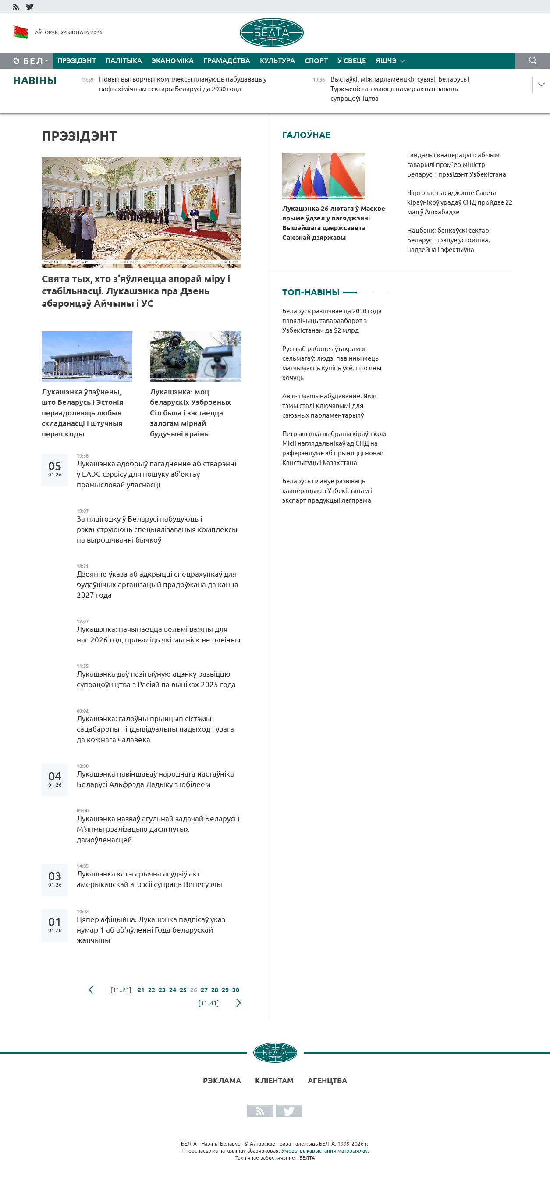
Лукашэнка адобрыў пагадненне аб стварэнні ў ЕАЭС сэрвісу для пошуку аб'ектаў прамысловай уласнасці (156, 474)
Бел (33, 61)
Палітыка (124, 60)
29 (225, 989)
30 (235, 989)
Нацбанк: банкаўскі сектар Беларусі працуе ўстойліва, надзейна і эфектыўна (448, 240)
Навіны (35, 80)
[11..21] (121, 989)
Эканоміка (173, 60)
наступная (238, 1003)
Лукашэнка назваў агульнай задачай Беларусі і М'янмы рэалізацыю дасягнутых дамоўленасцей (158, 829)
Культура (277, 60)
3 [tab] (380, 288)
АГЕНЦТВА (327, 1080)
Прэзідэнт (76, 60)
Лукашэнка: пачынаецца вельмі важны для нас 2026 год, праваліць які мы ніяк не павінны (159, 634)
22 (151, 989)
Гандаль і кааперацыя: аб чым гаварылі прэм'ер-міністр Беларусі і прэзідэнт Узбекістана (456, 164)
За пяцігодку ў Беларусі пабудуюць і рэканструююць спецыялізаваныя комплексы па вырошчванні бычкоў (157, 529)
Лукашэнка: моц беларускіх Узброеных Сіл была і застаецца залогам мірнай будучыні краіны (190, 412)
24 (172, 989)
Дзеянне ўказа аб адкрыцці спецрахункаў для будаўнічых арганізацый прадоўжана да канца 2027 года (157, 584)
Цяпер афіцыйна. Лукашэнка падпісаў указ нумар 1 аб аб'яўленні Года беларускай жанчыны (151, 929)
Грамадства (226, 60)
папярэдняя (91, 990)
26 (193, 989)
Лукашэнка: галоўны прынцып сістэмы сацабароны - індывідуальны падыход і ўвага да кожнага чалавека (155, 729)
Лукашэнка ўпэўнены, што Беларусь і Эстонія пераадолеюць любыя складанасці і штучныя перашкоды (83, 412)
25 (183, 989)
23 (162, 989)
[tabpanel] (334, 410)
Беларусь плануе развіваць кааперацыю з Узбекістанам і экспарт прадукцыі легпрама (328, 490)
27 (204, 989)
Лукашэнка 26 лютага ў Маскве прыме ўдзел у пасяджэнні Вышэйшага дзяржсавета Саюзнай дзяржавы (333, 223)
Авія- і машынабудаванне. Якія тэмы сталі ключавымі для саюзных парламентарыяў (329, 405)
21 (141, 989)
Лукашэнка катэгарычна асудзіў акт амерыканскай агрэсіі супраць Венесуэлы (150, 878)
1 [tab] (350, 288)
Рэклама (222, 1080)
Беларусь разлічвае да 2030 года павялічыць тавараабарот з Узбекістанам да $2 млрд (332, 320)
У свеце (351, 60)
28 (214, 989)
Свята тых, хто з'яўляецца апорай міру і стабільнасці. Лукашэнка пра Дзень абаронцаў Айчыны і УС (136, 291)
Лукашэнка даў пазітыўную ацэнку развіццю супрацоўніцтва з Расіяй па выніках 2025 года (156, 679)
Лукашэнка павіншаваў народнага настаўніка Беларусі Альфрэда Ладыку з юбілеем (155, 779)
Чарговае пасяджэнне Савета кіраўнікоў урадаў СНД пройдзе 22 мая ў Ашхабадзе (459, 202)
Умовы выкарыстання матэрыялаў (324, 1150)
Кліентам (274, 1080)
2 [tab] (365, 288)
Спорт (316, 60)
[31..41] (209, 1003)
